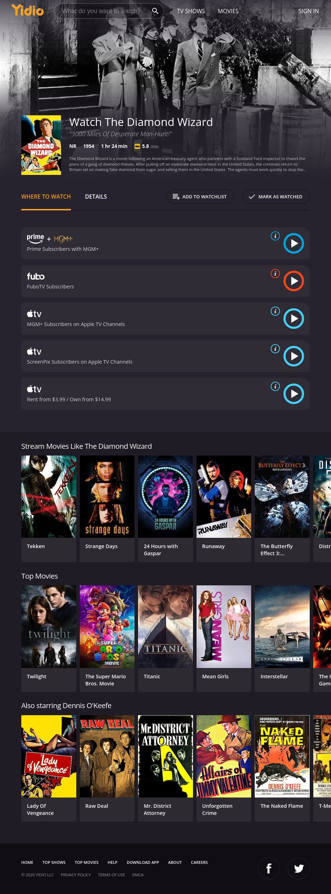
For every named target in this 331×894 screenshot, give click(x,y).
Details (96, 196)
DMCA (137, 874)
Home (27, 862)
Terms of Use (111, 874)
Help (113, 862)
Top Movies (87, 862)
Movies (228, 11)
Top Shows (54, 862)
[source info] (274, 236)
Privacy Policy (76, 874)
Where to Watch (46, 196)
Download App (143, 862)
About (175, 862)
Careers (199, 862)
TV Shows (191, 11)
